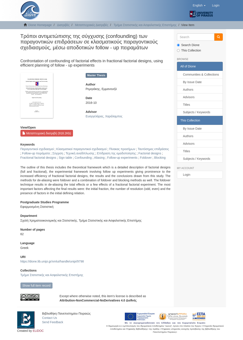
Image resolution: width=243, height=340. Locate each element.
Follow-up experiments (122, 157)
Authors (188, 89)
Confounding (83, 157)
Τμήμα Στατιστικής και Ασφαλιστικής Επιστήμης (145, 25)
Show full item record (36, 285)
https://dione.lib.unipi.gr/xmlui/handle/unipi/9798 (52, 261)
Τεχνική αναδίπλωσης (80, 153)
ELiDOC (38, 330)
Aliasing (99, 157)
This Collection (189, 50)
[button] (199, 5)
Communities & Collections (201, 74)
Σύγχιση (57, 153)
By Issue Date (192, 82)
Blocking (160, 157)
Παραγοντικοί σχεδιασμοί (37, 149)
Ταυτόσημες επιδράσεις (153, 149)
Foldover (146, 157)
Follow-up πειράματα (36, 153)
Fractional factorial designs (38, 157)
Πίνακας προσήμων (122, 149)
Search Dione (188, 45)
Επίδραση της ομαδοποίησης (116, 153)
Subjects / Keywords (196, 112)
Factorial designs (149, 153)
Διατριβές (63, 25)
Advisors (189, 97)
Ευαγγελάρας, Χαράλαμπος (104, 116)
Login (186, 174)
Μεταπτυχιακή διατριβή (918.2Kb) (46, 133)
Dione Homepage (40, 25)
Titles (186, 104)
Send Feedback (52, 322)
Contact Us (49, 318)
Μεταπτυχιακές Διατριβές (91, 25)
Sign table (65, 157)
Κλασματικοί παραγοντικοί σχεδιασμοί (81, 149)
